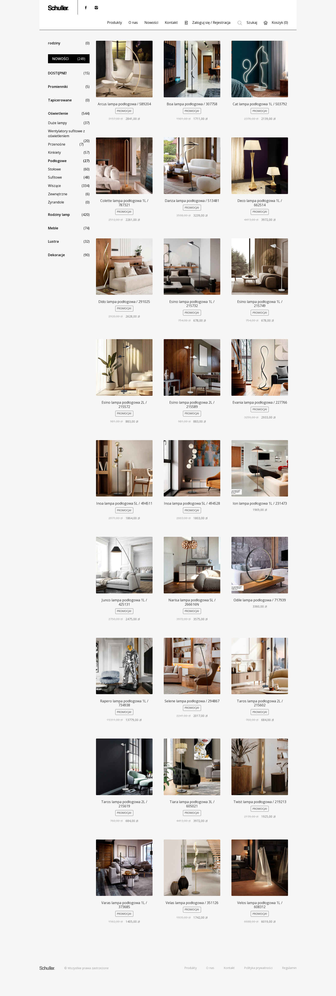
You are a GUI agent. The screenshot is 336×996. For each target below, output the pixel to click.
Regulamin (289, 968)
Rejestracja (221, 22)
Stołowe (54, 169)
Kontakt (171, 22)
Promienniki (58, 86)
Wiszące (54, 185)
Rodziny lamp (59, 214)
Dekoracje (56, 255)
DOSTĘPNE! (57, 73)
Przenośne (56, 144)
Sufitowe (55, 177)
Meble (53, 228)
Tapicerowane (60, 100)
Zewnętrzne (57, 194)
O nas (133, 22)
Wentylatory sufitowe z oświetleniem (66, 133)
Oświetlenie (58, 113)
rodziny (54, 43)
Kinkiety (54, 152)
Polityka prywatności (258, 968)
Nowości (151, 22)
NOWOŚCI (60, 58)
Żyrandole (56, 202)
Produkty (114, 22)
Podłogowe (57, 160)
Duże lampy (57, 122)
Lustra (53, 241)
